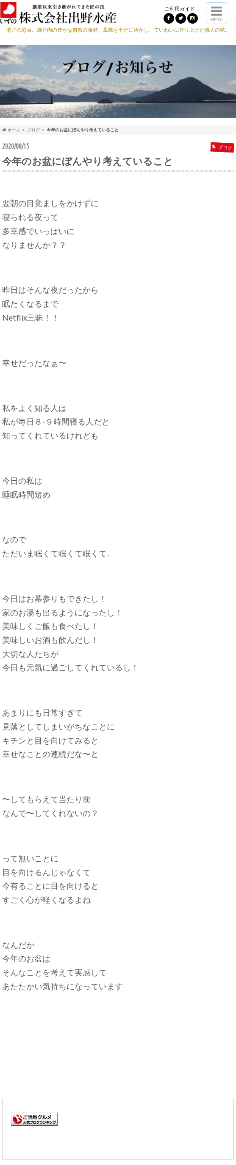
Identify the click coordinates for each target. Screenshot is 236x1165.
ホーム (11, 129)
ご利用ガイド (179, 8)
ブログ (33, 129)
